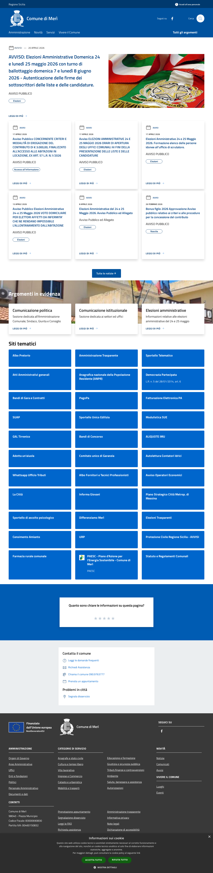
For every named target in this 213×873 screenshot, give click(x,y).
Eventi (160, 793)
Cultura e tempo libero (70, 764)
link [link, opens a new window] (138, 853)
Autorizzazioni (115, 788)
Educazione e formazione (121, 758)
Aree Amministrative (20, 764)
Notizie (160, 758)
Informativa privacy (118, 818)
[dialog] (106, 853)
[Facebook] (170, 18)
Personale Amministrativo (23, 788)
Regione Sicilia (17, 4)
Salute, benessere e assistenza (124, 782)
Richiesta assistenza (69, 830)
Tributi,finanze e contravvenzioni (125, 770)
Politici (12, 782)
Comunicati (162, 764)
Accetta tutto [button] (93, 860)
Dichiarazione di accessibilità (123, 830)
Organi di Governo (19, 758)
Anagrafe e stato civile (70, 758)
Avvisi (18, 48)
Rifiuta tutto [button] (120, 859)
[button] (106, 867)
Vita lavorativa (66, 770)
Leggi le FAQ (65, 824)
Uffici (11, 770)
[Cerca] (200, 18)
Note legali (113, 824)
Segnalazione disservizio (71, 818)
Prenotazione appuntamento (74, 812)
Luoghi (160, 787)
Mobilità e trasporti (69, 788)
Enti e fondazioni (18, 776)
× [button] (209, 837)
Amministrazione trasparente (123, 812)
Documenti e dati (18, 794)
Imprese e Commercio (70, 776)
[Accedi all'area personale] (187, 4)
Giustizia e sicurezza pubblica (123, 764)
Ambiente (112, 776)
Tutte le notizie (106, 273)
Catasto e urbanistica (70, 782)
